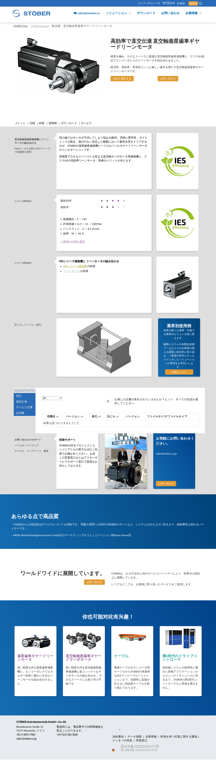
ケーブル (121, 657)
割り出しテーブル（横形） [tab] (31, 326)
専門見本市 (158, 3)
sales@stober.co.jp (166, 455)
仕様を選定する (122, 78)
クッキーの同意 (122, 741)
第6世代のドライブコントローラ (179, 659)
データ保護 (133, 738)
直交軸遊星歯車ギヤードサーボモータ (83, 659)
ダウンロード (146, 13)
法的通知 (117, 738)
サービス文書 (24, 413)
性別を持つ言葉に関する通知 (174, 738)
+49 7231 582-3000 (68, 736)
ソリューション (118, 14)
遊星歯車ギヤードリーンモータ (35, 659)
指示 (19, 402)
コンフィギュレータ (132, 3)
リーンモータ (71, 272)
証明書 (20, 419)
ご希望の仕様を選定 (72, 243)
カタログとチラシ (25, 394)
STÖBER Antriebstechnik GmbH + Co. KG (43, 723)
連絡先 (191, 3)
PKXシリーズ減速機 (75, 267)
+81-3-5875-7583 (26, 736)
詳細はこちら (179, 373)
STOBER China (22, 26)
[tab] (35, 143)
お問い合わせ (170, 13)
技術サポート (67, 441)
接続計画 (21, 407)
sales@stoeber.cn (89, 13)
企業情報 (193, 14)
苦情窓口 (140, 741)
